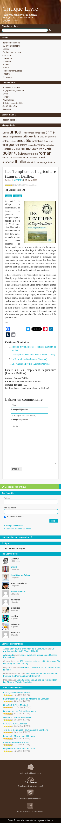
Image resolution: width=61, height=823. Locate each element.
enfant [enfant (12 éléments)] (5, 141)
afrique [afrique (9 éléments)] (5, 133)
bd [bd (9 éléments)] (24, 133)
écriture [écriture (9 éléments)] (51, 162)
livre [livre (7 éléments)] (13, 149)
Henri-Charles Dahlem (21, 575)
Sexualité (6, 109)
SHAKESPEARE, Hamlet (15, 723)
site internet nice (28, 820)
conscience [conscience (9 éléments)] (40, 133)
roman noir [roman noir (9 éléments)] (7, 157)
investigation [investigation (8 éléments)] (48, 145)
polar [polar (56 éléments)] (7, 153)
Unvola (14, 567)
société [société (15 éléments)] (40, 157)
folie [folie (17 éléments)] (5, 144)
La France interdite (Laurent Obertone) (29, 359)
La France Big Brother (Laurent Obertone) (31, 364)
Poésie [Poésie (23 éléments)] (18, 153)
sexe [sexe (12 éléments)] (25, 157)
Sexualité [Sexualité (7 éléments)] (32, 158)
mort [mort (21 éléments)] (29, 148)
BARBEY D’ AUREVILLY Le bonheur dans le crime (31, 668)
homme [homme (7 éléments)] (31, 145)
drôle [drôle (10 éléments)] (53, 136)
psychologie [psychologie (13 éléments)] (31, 153)
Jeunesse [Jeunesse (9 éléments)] (6, 149)
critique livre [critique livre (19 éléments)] (31, 136)
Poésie (5, 64)
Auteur (7, 498)
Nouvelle (6, 61)
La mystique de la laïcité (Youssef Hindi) (28, 650)
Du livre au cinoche (11, 46)
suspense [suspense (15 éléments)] (8, 162)
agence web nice (45, 820)
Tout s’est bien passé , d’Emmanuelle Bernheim (25, 730)
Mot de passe (10, 508)
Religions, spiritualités (12, 103)
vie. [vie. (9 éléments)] (28, 162)
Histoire (6, 97)
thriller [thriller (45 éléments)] (21, 161)
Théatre (6, 74)
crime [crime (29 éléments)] (50, 132)
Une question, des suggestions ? (17, 537)
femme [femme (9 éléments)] (47, 141)
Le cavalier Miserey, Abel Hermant (19, 736)
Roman (5, 67)
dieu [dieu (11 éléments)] (42, 136)
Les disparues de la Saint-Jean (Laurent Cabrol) (33, 354)
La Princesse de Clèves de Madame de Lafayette (26, 699)
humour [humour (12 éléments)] (38, 145)
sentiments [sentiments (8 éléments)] (17, 157)
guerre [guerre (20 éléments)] (13, 144)
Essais (5, 49)
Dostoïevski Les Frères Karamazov (19, 711)
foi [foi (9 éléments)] (52, 141)
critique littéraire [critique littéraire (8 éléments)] (15, 137)
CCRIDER (18, 180)
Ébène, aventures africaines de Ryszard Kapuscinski (30, 656)
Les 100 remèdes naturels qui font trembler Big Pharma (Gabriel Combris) (31, 662)
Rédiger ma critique (14, 526)
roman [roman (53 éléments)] (45, 153)
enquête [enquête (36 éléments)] (24, 140)
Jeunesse (7, 55)
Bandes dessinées (11, 42)
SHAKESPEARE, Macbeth (15, 705)
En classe (7, 77)
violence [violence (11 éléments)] (35, 162)
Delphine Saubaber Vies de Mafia (19, 748)
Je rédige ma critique (14, 486)
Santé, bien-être (10, 106)
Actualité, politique (11, 87)
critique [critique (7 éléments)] (5, 137)
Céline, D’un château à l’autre (17, 692)
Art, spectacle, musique (13, 90)
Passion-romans (18, 591)
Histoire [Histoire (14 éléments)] (22, 144)
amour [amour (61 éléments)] (16, 131)
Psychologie (8, 100)
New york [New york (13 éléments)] (38, 148)
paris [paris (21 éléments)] (48, 148)
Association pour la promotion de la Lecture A (24, 649)
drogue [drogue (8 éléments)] (48, 137)
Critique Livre (20, 8)
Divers (5, 94)
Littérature (7, 58)
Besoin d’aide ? (9, 120)
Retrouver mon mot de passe (18, 529)
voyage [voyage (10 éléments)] (43, 162)
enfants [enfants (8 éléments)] (13, 141)
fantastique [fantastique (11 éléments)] (37, 141)
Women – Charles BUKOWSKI (17, 717)
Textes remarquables (12, 71)
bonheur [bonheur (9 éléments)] (30, 133)
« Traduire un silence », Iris (16, 742)
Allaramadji (8, 655)
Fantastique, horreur (11, 52)
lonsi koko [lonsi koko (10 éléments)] (20, 149)
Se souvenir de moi (13, 516)
